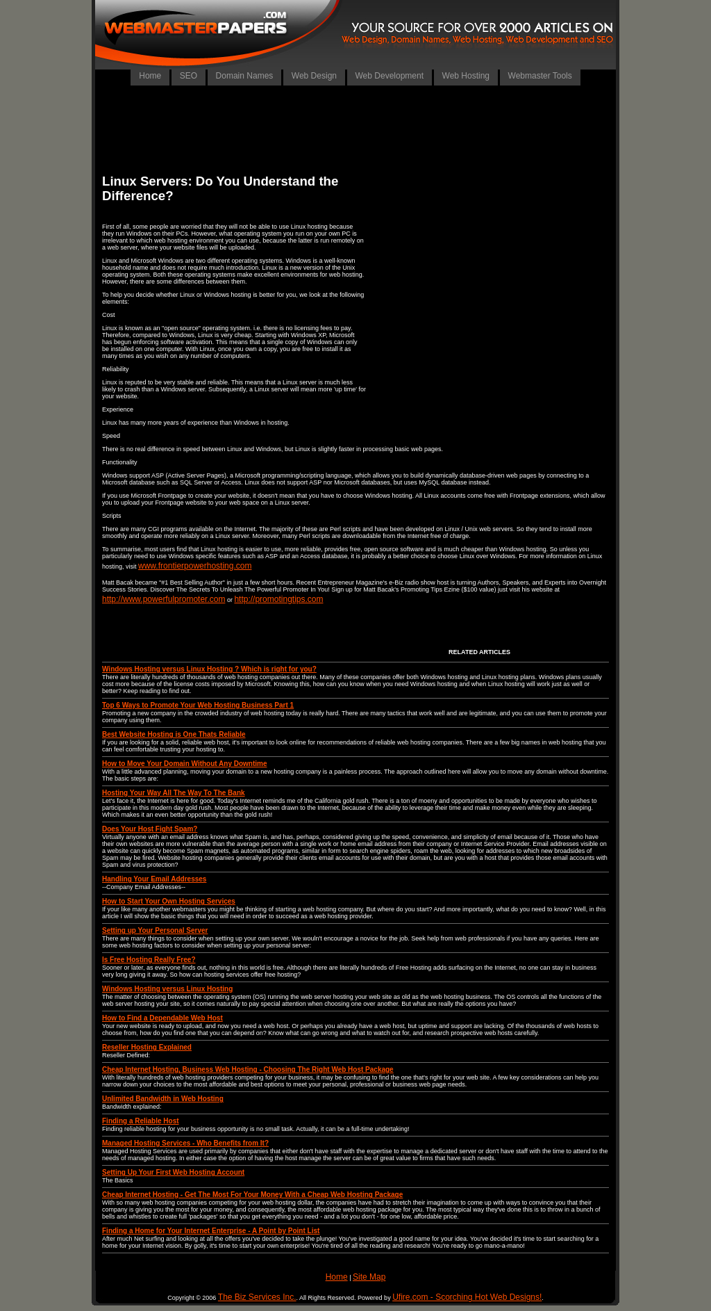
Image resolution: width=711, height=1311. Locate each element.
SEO (188, 76)
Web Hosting (466, 76)
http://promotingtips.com (278, 599)
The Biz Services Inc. (257, 1297)
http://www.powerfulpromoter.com (163, 599)
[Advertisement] (355, 128)
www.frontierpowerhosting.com (194, 566)
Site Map (369, 1277)
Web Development (390, 76)
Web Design (314, 76)
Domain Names (245, 76)
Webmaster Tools (540, 76)
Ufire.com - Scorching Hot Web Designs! (467, 1297)
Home (150, 76)
